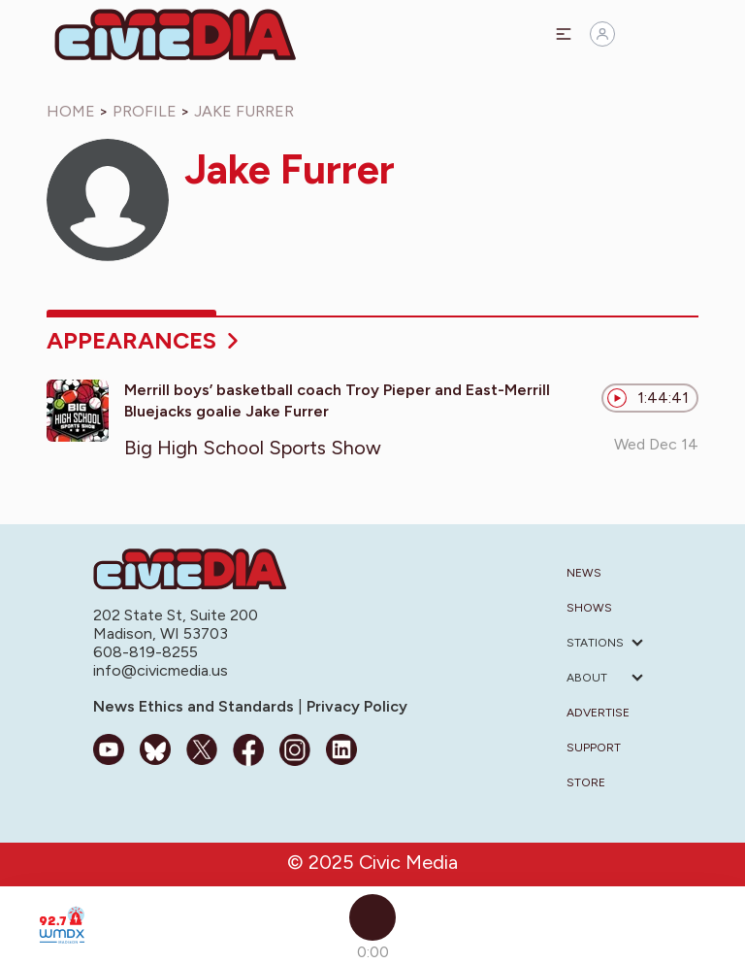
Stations (595, 642)
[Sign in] (602, 34)
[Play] (372, 917)
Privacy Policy (355, 706)
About (587, 677)
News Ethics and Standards (195, 706)
